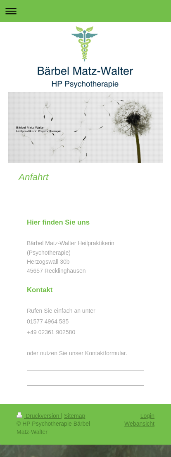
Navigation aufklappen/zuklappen (85, 11)
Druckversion (39, 415)
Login (147, 415)
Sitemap (74, 415)
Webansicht (139, 423)
